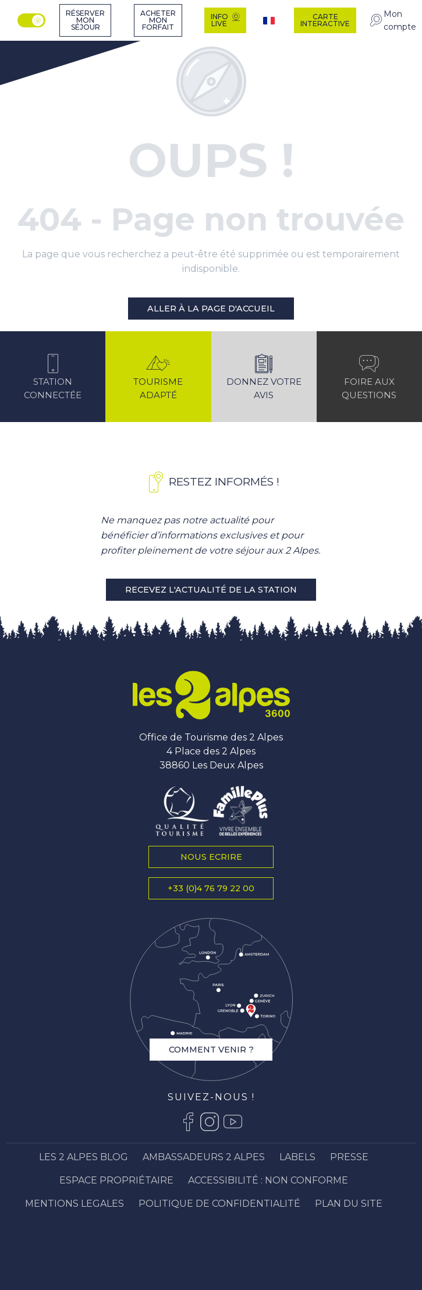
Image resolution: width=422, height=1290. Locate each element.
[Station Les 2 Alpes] (39, 48)
